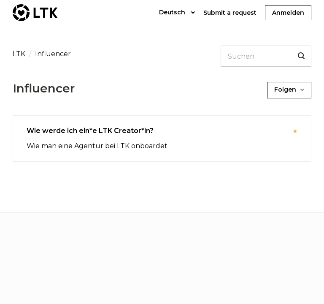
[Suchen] (266, 56)
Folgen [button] (285, 89)
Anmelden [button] (288, 12)
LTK (20, 54)
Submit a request (229, 12)
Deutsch (173, 12)
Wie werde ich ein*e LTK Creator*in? (90, 131)
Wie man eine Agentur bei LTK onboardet (97, 146)
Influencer (53, 54)
